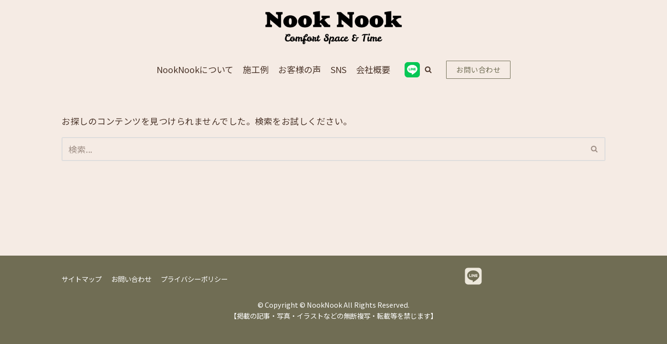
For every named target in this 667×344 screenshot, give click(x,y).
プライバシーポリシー (194, 279)
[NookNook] (333, 27)
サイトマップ (82, 279)
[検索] (323, 149)
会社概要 (373, 69)
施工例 (256, 69)
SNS (338, 69)
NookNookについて (194, 69)
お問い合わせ (478, 69)
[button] (428, 69)
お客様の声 (299, 69)
